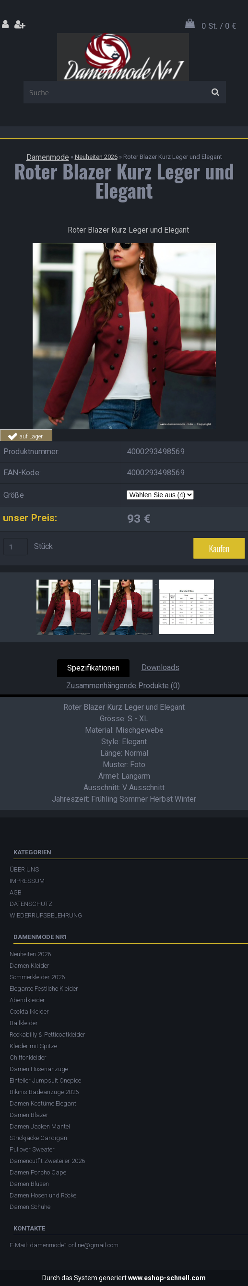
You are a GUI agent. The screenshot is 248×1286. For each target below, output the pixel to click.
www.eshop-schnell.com (167, 1278)
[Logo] (123, 57)
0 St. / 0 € (218, 26)
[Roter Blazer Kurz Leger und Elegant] (124, 246)
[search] (215, 92)
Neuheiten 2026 (96, 156)
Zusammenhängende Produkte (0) (123, 685)
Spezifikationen (93, 667)
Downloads (160, 667)
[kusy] (15, 546)
